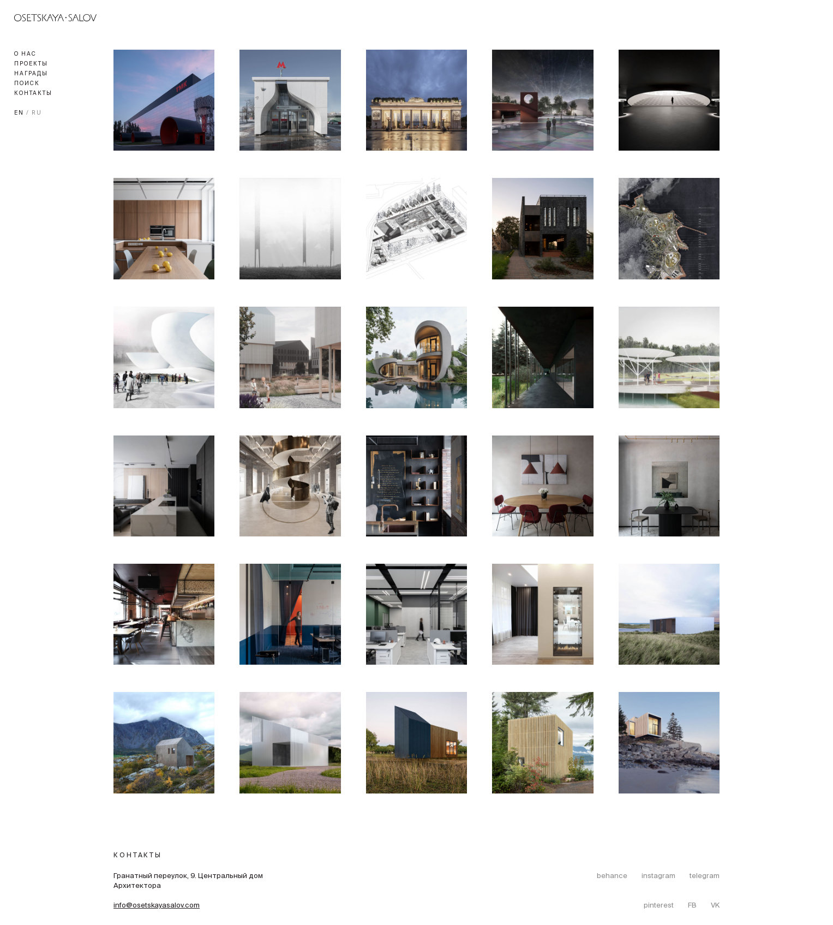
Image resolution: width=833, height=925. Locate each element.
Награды (31, 74)
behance (612, 876)
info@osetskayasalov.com (156, 906)
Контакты (33, 93)
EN (19, 113)
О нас (25, 54)
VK (715, 906)
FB (692, 906)
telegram (705, 876)
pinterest (659, 906)
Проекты (31, 64)
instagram (658, 876)
